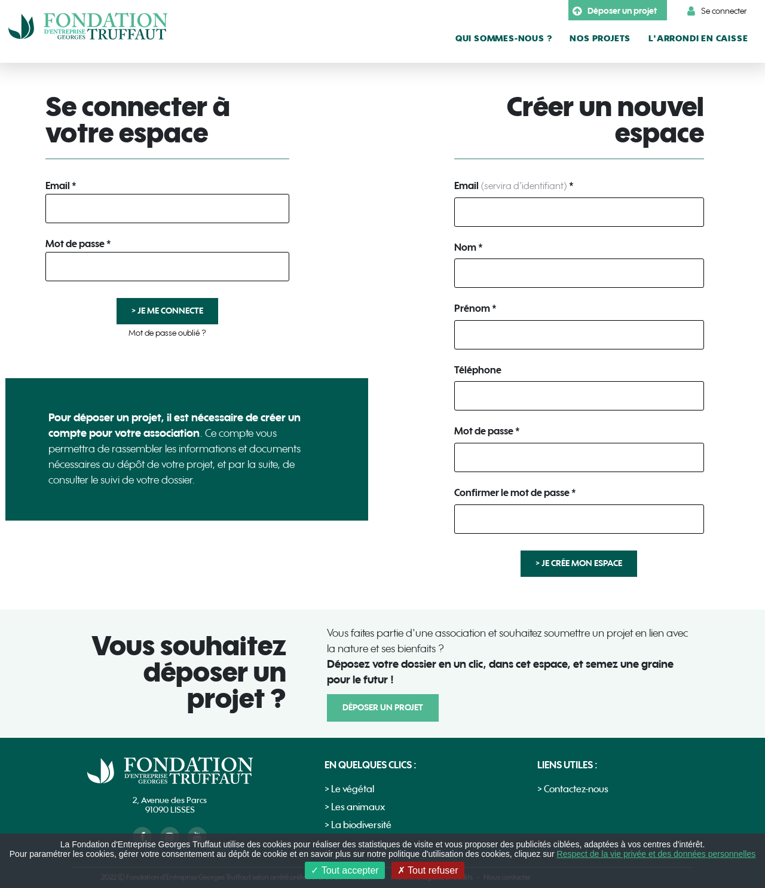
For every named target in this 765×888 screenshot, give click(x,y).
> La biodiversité (358, 825)
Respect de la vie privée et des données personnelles (656, 854)
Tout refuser (427, 870)
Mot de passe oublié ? (167, 333)
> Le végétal (349, 789)
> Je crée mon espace (579, 563)
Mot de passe (75, 244)
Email (57, 186)
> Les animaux (355, 807)
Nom (465, 248)
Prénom (472, 309)
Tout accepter (344, 870)
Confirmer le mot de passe (512, 493)
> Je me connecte (167, 311)
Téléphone (477, 371)
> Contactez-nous (572, 789)
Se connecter (717, 11)
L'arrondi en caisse (698, 39)
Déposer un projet (615, 11)
